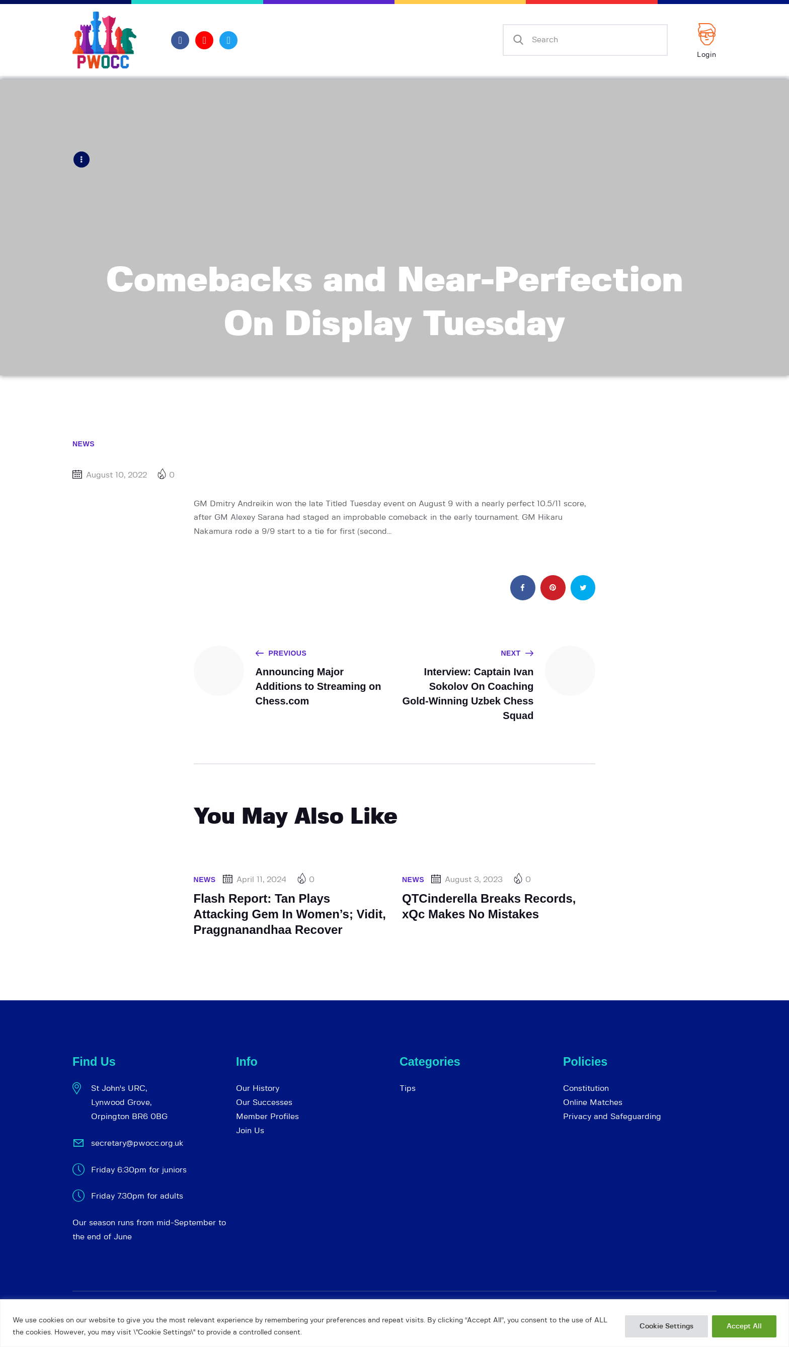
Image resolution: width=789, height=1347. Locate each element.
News (83, 443)
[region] (394, 1323)
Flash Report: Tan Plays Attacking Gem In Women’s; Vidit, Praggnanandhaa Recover (290, 913)
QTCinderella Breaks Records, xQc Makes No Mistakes (489, 905)
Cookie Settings (666, 1326)
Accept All (744, 1326)
